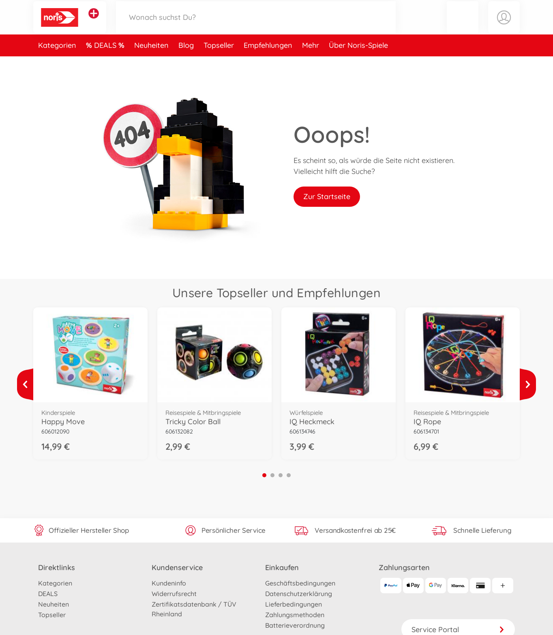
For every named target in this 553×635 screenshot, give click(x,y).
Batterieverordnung (295, 625)
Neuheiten (151, 62)
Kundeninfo (169, 583)
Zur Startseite (326, 196)
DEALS (106, 62)
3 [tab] (281, 475)
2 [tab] (272, 475)
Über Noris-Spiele (358, 62)
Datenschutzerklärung (298, 594)
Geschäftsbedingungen (300, 583)
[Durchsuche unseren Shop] (256, 26)
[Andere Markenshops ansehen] (93, 22)
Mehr (310, 62)
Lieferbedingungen (293, 604)
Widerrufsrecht (174, 594)
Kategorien (57, 62)
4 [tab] (289, 475)
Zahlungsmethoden (294, 615)
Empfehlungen (268, 62)
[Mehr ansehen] (25, 384)
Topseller (219, 62)
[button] (462, 26)
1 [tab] (264, 475)
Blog (186, 62)
